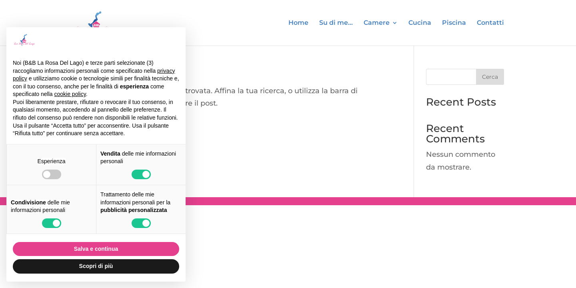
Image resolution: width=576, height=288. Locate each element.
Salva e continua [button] (96, 249)
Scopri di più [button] (96, 266)
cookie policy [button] (70, 94)
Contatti (490, 23)
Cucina (419, 23)
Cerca (490, 76)
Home (298, 23)
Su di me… (336, 23)
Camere (377, 23)
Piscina (454, 23)
